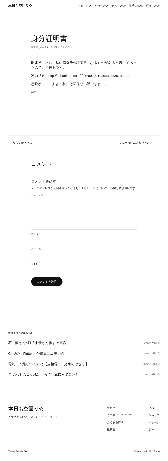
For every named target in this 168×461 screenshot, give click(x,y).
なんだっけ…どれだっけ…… (137, 142)
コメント (37, 195)
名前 (35, 233)
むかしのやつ (65, 47)
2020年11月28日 (151, 364)
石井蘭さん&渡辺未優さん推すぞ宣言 (37, 343)
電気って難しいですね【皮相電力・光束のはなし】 (48, 364)
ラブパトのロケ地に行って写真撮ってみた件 (43, 374)
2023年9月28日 (152, 342)
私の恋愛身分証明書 (71, 63)
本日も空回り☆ (20, 6)
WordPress (154, 451)
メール (36, 248)
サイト (34, 263)
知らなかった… (22, 142)
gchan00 (43, 47)
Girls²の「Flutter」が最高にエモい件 (36, 353)
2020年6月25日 (152, 374)
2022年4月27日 (152, 353)
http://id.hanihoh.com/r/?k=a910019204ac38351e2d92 (88, 76)
